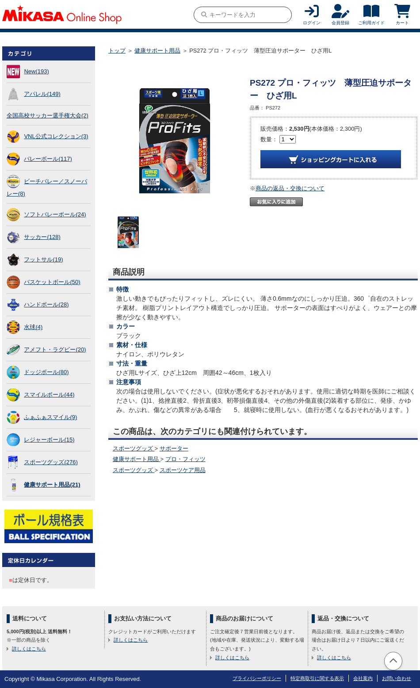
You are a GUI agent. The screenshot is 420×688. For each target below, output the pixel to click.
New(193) (36, 71)
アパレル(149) (42, 94)
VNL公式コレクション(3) (56, 136)
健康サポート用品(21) (52, 484)
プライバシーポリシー (257, 678)
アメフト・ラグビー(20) (55, 349)
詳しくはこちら (29, 648)
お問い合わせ (396, 678)
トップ (117, 50)
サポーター (174, 448)
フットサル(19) (43, 259)
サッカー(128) (42, 237)
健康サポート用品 (157, 50)
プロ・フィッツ (185, 459)
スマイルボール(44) (49, 394)
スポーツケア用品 (183, 470)
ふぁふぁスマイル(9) (50, 417)
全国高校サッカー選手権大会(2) (47, 115)
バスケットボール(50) (52, 282)
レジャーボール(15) (49, 439)
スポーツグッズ (134, 448)
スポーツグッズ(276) (50, 462)
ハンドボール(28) (46, 304)
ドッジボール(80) (46, 372)
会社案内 (363, 678)
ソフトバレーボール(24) (55, 214)
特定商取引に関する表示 (317, 678)
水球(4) (33, 327)
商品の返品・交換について (290, 188)
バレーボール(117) (48, 158)
